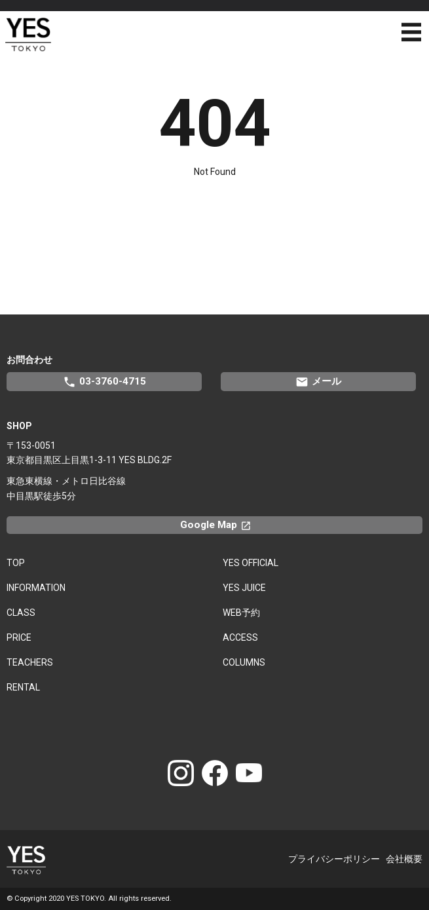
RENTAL (23, 687)
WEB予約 (241, 612)
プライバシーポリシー (334, 859)
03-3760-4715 (104, 382)
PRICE (19, 637)
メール (318, 382)
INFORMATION (36, 587)
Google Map (221, 525)
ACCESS (240, 637)
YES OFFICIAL (250, 563)
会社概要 (404, 859)
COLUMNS (244, 662)
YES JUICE (244, 587)
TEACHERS (30, 662)
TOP (16, 563)
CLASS (21, 612)
